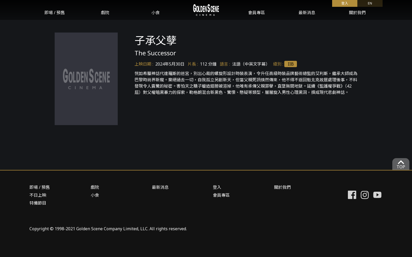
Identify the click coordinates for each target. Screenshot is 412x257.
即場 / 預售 (54, 12)
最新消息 (306, 12)
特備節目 (37, 203)
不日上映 (37, 195)
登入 (344, 3)
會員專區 (256, 12)
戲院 (105, 12)
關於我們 (357, 12)
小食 (155, 12)
